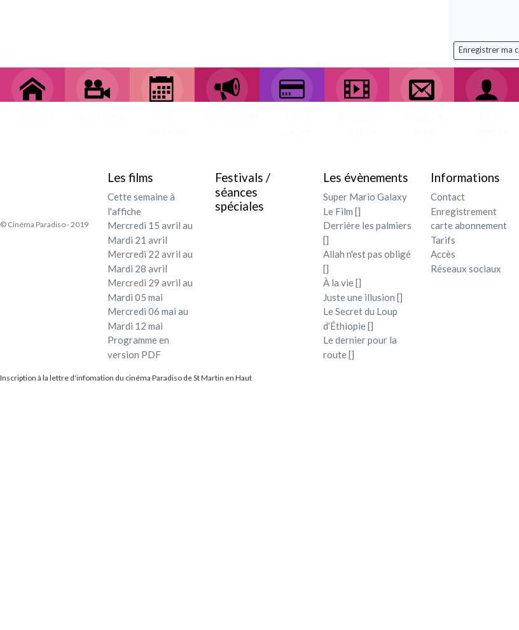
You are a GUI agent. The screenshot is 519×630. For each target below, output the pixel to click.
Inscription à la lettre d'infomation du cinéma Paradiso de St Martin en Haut (126, 377)
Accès (443, 254)
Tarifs (443, 240)
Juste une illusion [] (363, 297)
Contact (448, 196)
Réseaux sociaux (466, 268)
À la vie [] (342, 282)
